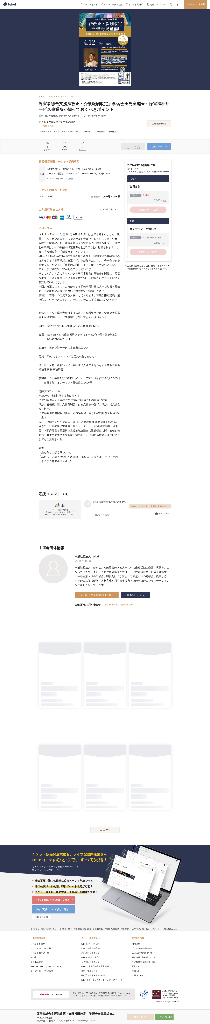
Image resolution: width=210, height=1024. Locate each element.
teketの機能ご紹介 (90, 957)
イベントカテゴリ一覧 (41, 948)
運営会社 (136, 966)
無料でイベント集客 (195, 4)
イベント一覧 (65, 929)
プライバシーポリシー (142, 948)
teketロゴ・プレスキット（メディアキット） (102, 980)
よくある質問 (37, 962)
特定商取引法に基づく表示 (144, 962)
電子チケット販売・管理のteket (43, 929)
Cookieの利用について (142, 953)
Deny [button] (163, 1009)
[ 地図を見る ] (48, 125)
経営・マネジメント (70, 96)
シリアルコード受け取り (42, 971)
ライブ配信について (90, 962)
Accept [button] (177, 1009)
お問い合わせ (138, 975)
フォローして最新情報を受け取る (96, 595)
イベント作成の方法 (90, 948)
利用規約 (136, 944)
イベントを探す (38, 944)
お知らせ (136, 971)
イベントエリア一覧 (40, 953)
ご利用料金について (90, 953)
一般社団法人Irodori (87, 556)
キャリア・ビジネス (48, 96)
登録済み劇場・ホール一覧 (93, 975)
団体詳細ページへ (135, 595)
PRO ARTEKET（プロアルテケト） (47, 966)
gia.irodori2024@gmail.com (119, 604)
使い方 (34, 957)
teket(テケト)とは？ (90, 944)
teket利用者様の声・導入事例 (95, 966)
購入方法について (112, 209)
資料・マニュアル (89, 971)
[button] (26, 1013)
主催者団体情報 (159, 123)
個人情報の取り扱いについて (145, 957)
